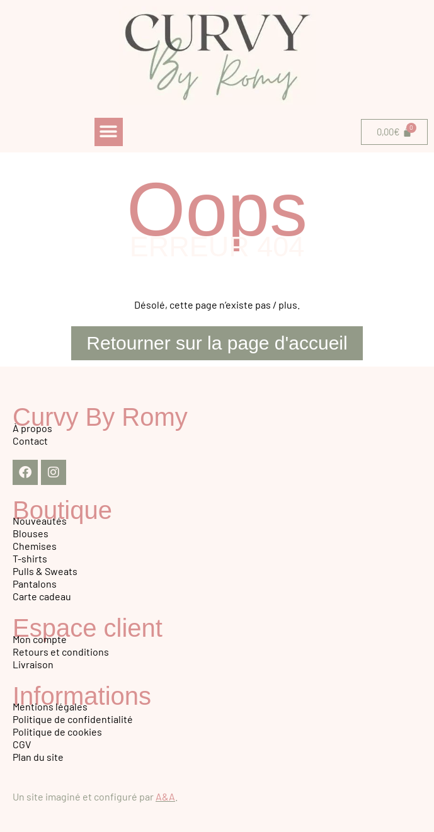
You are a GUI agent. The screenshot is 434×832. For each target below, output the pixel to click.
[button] (108, 132)
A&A (165, 796)
